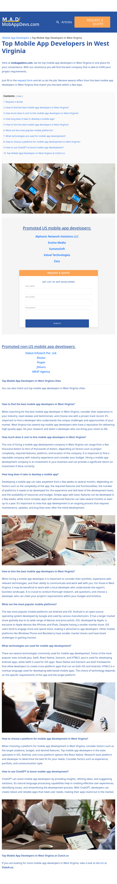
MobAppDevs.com (20, 24)
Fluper (41, 362)
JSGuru (41, 367)
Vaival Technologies (57, 255)
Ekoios (41, 358)
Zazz (57, 261)
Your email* (58, 299)
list (102, 863)
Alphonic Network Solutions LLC (56, 236)
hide (19, 96)
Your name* (58, 289)
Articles (67, 22)
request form (25, 80)
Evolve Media (57, 242)
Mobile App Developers (15, 38)
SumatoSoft (57, 249)
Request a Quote (95, 22)
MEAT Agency (41, 371)
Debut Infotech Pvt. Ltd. (41, 353)
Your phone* (58, 310)
